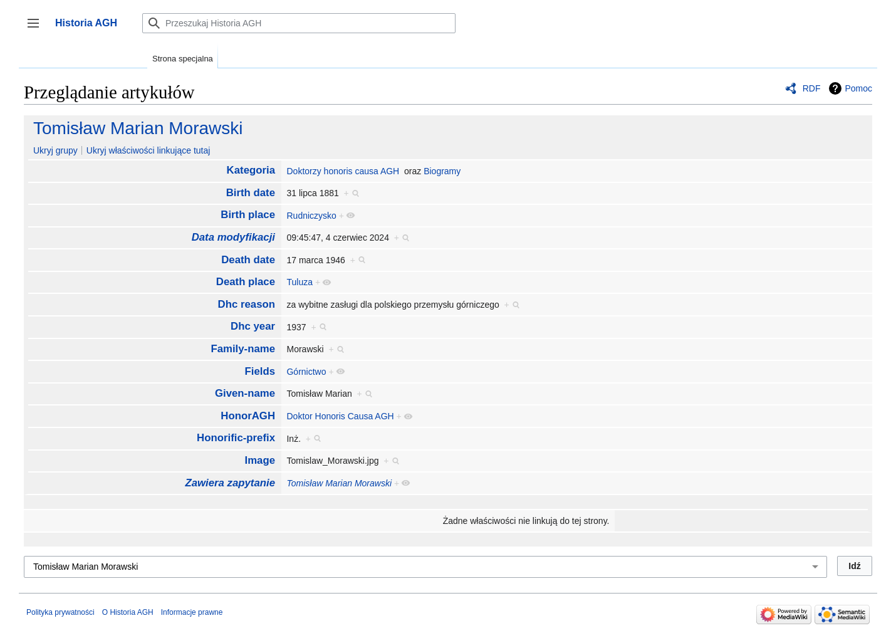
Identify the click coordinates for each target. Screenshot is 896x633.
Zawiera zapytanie (230, 483)
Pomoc (858, 88)
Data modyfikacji (233, 237)
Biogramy (442, 171)
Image (260, 460)
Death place (245, 282)
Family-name (243, 349)
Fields (260, 371)
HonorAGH (248, 416)
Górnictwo (306, 372)
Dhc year (253, 326)
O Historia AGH (128, 612)
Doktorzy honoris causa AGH (342, 171)
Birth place (248, 215)
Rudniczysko (311, 216)
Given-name (245, 393)
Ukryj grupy (55, 150)
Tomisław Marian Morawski (138, 128)
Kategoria (251, 170)
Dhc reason (246, 304)
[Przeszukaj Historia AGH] (299, 23)
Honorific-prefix (236, 438)
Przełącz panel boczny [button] (37, 29)
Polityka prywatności (60, 612)
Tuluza (299, 282)
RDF (812, 88)
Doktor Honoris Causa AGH (339, 416)
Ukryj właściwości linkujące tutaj (148, 150)
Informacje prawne (192, 612)
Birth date (250, 193)
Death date (248, 260)
